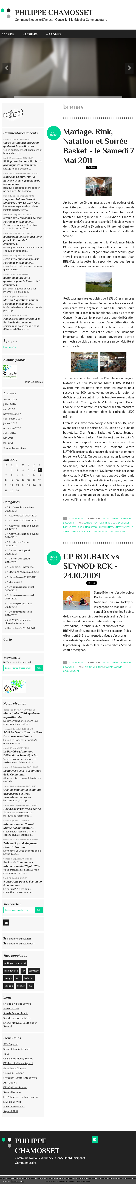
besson (94, 527)
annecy (21, 985)
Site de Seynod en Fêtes (16, 1017)
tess (74, 527)
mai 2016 (8, 442)
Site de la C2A (11, 1008)
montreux (98, 523)
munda (103, 531)
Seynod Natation (12, 1092)
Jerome (7, 217)
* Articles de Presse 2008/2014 (17, 544)
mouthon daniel (13, 277)
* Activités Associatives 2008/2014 (19, 509)
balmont (29, 978)
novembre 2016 (12, 428)
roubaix (108, 667)
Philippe (8, 161)
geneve (118, 523)
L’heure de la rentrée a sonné (22, 809)
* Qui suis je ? (14, 581)
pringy (108, 527)
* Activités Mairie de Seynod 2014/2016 (22, 535)
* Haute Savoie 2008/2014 (21, 576)
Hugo (6, 199)
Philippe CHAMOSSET (54, 12)
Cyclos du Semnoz (13, 1072)
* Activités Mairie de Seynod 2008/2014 (22, 527)
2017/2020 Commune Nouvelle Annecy (18, 621)
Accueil (8, 34)
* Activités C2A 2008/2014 (22, 515)
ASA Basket (10, 1082)
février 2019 (10, 399)
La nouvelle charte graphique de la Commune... (21, 180)
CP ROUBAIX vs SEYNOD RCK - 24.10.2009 (91, 566)
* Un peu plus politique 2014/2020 (18, 613)
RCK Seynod (10, 1044)
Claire (7, 142)
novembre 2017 (12, 413)
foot (18, 978)
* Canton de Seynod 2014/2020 (17, 560)
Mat (5, 299)
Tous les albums (33, 381)
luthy (73, 531)
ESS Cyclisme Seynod (15, 1087)
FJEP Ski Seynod (12, 1101)
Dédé (6, 258)
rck (23, 970)
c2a (31, 985)
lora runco (83, 527)
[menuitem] (10, 34)
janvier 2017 (10, 423)
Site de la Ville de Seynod (17, 1003)
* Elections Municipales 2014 (23, 571)
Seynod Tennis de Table (16, 1048)
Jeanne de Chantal (14, 176)
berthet (80, 531)
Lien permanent (73, 518)
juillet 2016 (9, 432)
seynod (8, 985)
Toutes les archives (14, 448)
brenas (67, 527)
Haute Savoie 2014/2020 (21, 628)
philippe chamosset (15, 963)
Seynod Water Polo (14, 1106)
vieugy (8, 978)
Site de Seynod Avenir (15, 1013)
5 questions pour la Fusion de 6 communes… (22, 240)
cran (102, 527)
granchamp (92, 531)
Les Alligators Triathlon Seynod (20, 1096)
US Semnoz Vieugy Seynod (18, 1058)
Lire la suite (9, 347)
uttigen (108, 523)
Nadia (7, 318)
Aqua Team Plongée (14, 1068)
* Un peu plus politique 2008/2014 (18, 605)
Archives (30, 34)
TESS (6, 1053)
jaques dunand (12, 236)
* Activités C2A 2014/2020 (22, 520)
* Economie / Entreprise (20, 566)
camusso (34, 970)
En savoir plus (17, 1181)
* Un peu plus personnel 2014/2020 (19, 597)
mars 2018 (9, 408)
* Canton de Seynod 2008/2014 (17, 552)
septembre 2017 (12, 418)
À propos (53, 34)
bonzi (125, 523)
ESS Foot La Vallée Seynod (18, 1063)
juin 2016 (8, 437)
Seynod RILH (10, 1111)
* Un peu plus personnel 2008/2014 (19, 588)
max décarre (11, 970)
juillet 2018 (9, 404)
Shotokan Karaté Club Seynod (20, 1077)
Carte (7, 639)
